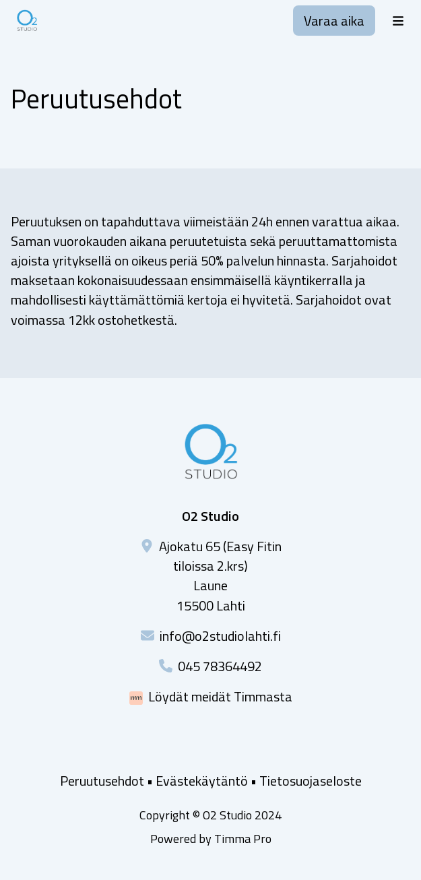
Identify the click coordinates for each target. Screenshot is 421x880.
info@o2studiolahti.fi (220, 635)
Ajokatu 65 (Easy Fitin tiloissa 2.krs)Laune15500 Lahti (220, 576)
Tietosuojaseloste (310, 780)
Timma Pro (242, 838)
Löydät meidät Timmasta (220, 696)
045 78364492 (220, 666)
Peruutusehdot (102, 780)
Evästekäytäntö (202, 780)
